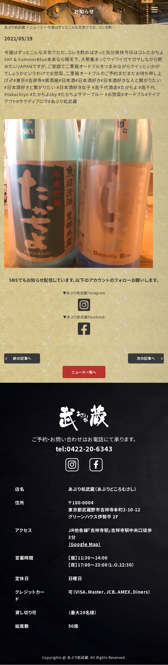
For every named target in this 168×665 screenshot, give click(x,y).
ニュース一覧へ (84, 372)
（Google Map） (84, 544)
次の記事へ (146, 358)
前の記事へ (22, 358)
